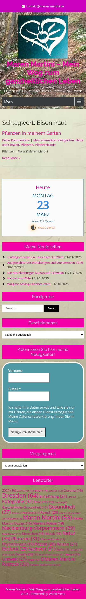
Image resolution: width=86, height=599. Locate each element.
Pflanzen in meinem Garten (31, 133)
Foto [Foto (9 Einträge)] (72, 496)
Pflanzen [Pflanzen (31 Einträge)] (25, 538)
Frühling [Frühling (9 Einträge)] (61, 502)
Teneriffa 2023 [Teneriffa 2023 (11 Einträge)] (27, 554)
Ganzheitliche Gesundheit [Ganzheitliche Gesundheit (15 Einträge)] (25, 507)
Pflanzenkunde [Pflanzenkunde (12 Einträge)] (52, 539)
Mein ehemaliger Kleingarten (53, 140)
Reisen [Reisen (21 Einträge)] (67, 543)
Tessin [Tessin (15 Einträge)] (72, 554)
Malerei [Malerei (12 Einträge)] (14, 518)
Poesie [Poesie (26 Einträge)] (45, 544)
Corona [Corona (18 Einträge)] (73, 490)
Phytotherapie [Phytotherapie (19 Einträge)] (18, 544)
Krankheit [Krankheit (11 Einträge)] (31, 513)
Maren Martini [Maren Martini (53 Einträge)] (47, 517)
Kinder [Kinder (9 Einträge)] (17, 512)
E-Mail (14, 389)
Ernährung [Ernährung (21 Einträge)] (53, 496)
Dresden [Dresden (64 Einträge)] (20, 495)
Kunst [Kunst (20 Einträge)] (49, 512)
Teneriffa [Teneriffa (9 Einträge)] (8, 554)
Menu (8, 101)
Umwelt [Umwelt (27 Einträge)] (14, 559)
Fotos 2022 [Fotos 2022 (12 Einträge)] (44, 502)
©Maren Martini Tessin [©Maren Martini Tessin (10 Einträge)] (44, 564)
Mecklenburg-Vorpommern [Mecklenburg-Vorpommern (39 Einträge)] (38, 527)
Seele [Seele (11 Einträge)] (63, 549)
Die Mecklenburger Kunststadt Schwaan (35, 273)
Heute (43, 187)
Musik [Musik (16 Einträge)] (53, 533)
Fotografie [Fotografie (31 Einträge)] (18, 501)
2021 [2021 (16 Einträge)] (9, 490)
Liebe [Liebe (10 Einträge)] (64, 512)
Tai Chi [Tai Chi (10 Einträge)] (76, 549)
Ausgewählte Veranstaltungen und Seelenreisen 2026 (45, 262)
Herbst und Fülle (19, 278)
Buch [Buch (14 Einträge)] (41, 490)
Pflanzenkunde (45, 145)
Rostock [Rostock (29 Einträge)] (15, 549)
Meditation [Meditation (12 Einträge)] (11, 534)
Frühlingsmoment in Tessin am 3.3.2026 (35, 257)
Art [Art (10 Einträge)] (30, 490)
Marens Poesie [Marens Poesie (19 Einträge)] (48, 523)
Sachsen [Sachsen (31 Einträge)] (42, 548)
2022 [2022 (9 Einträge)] (21, 490)
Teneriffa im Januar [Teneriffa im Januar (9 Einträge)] (51, 554)
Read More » (11, 158)
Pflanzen (27, 145)
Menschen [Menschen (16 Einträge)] (33, 533)
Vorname (15, 370)
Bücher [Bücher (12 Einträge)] (55, 490)
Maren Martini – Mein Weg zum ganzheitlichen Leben (43, 72)
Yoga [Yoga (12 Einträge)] (34, 559)
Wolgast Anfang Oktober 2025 (29, 284)
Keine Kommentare (16, 140)
